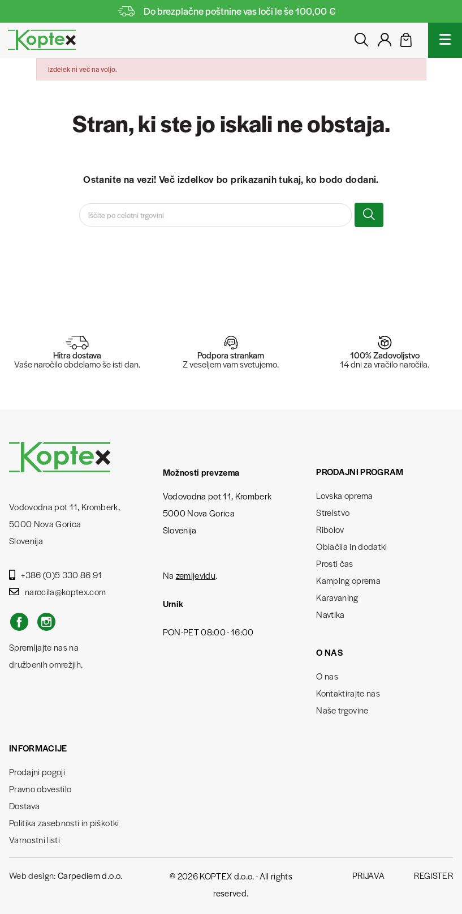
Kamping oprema (348, 580)
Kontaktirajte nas (348, 693)
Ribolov (330, 529)
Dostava (24, 806)
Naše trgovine (342, 710)
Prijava (368, 875)
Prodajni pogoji (37, 772)
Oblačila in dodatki (351, 546)
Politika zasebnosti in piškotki (64, 822)
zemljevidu (195, 575)
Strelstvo (332, 512)
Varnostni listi (34, 839)
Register (433, 875)
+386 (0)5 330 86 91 (55, 574)
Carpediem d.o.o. (90, 875)
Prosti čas (334, 563)
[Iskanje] (215, 215)
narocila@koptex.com (57, 591)
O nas (327, 676)
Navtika (330, 614)
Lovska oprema (344, 495)
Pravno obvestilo (40, 789)
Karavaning (337, 597)
